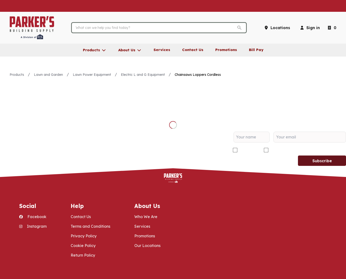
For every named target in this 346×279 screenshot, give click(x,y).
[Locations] (277, 28)
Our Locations (147, 245)
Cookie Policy (83, 245)
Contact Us (81, 216)
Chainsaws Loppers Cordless (198, 74)
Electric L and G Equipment (143, 74)
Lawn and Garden (48, 74)
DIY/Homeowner (285, 150)
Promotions (144, 236)
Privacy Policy (84, 236)
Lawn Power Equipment (92, 74)
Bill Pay (256, 49)
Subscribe (322, 160)
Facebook (32, 216)
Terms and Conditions (90, 226)
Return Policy (83, 255)
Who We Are (145, 216)
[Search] (155, 28)
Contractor (249, 150)
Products (17, 74)
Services (142, 226)
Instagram (33, 226)
